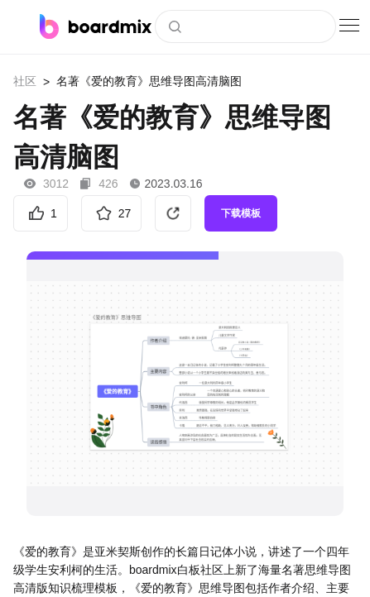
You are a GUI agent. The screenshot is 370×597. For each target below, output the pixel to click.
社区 (24, 81)
